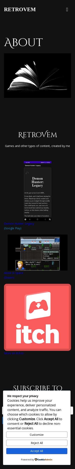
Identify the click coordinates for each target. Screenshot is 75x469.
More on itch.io (14, 353)
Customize (37, 435)
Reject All (37, 443)
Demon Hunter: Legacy (19, 223)
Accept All (36, 451)
